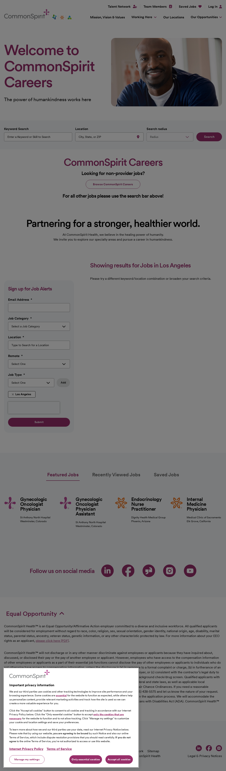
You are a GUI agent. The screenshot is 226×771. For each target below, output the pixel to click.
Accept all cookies (119, 764)
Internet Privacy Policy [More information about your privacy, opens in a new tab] (26, 753)
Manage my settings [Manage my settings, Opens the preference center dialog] (26, 764)
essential (61, 700)
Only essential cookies (86, 764)
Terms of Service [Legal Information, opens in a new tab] (59, 753)
